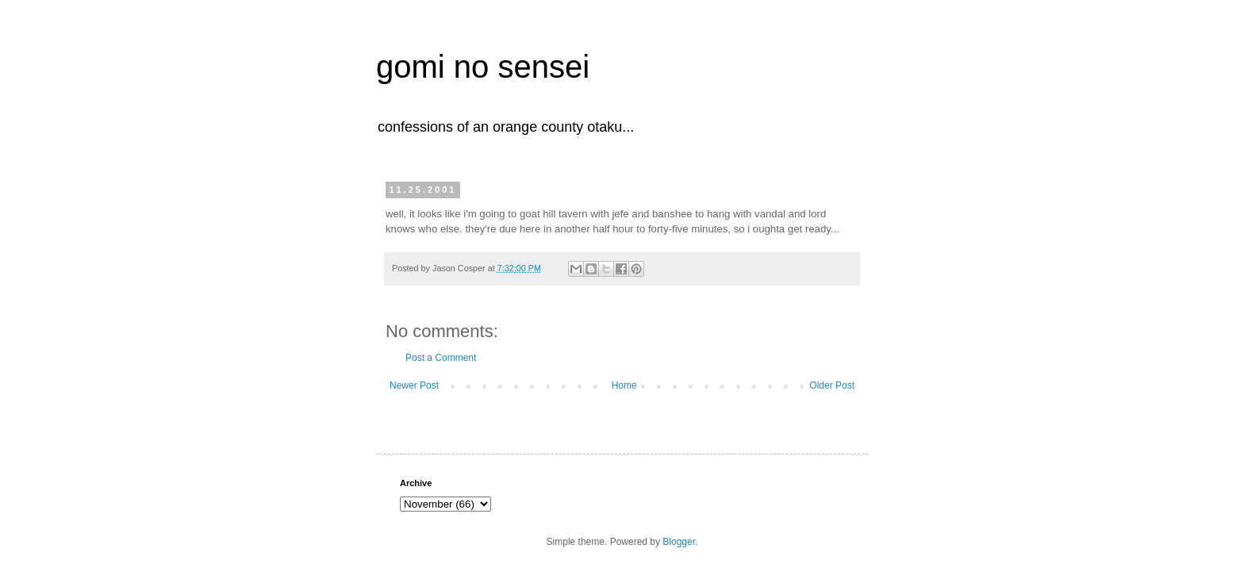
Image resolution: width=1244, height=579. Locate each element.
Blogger (678, 541)
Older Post (831, 385)
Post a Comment (440, 357)
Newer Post (414, 385)
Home (624, 385)
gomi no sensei (482, 66)
